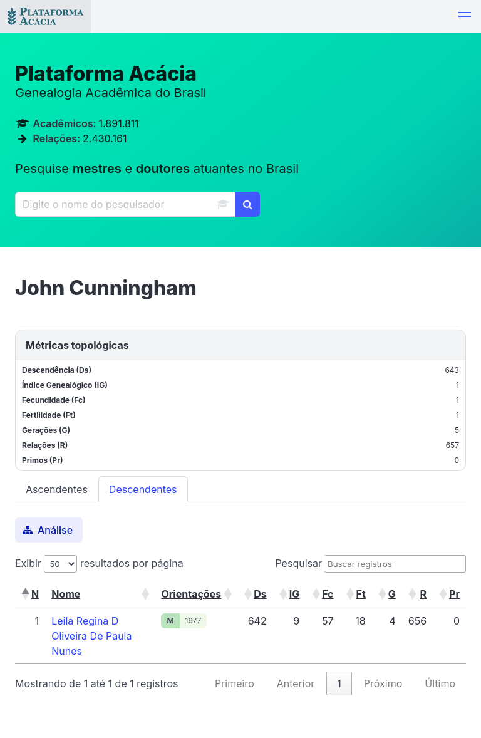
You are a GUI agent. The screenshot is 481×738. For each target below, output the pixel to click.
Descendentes (143, 489)
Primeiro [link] (234, 683)
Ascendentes (57, 489)
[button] (464, 16)
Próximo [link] (383, 683)
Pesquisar (298, 563)
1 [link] (339, 683)
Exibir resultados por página (99, 563)
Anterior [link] (296, 683)
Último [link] (440, 683)
